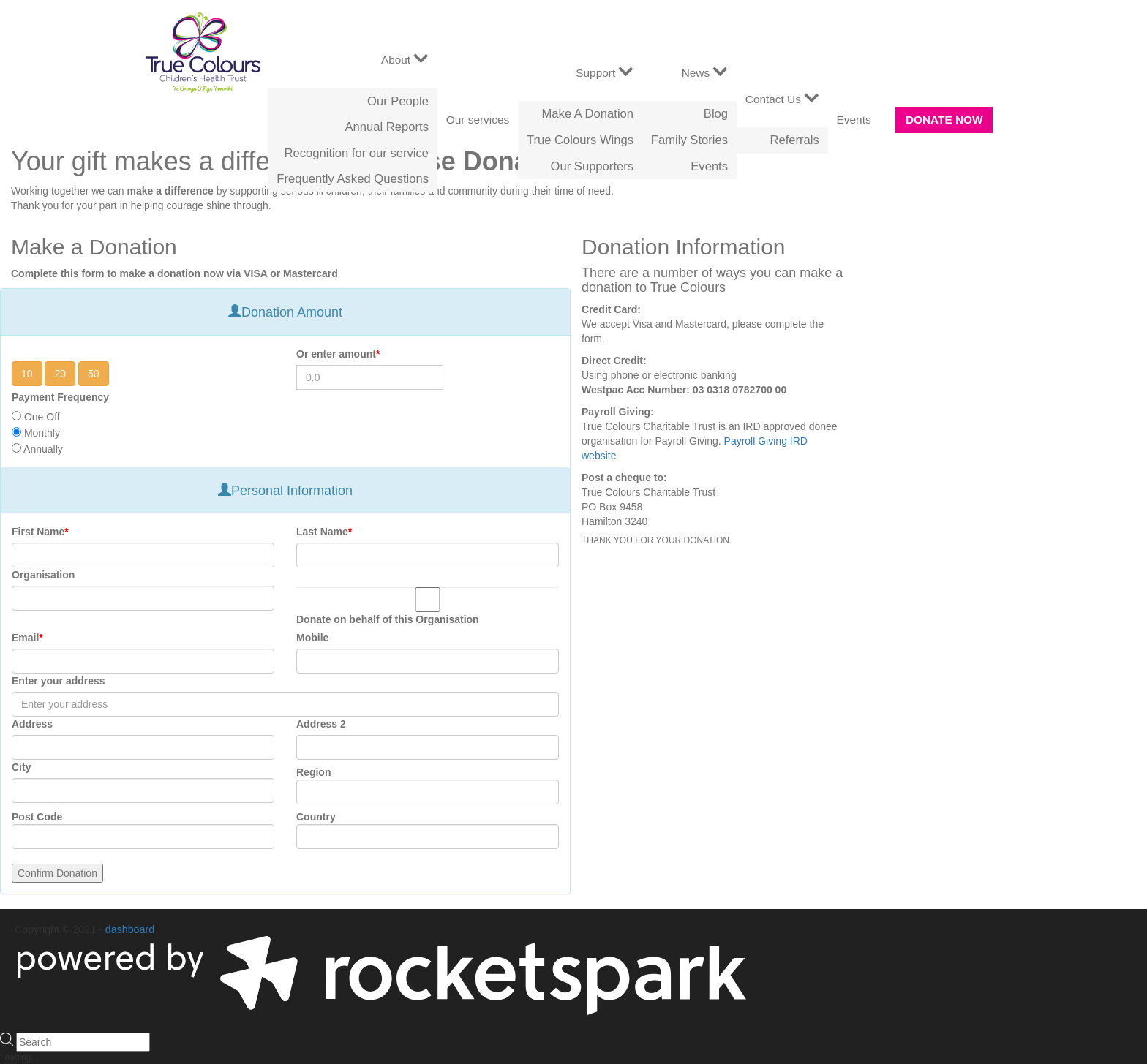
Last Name (324, 531)
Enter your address (58, 681)
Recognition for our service (356, 153)
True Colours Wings (580, 140)
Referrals (794, 140)
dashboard (129, 929)
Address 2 (321, 724)
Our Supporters (592, 166)
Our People (398, 101)
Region (313, 772)
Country (316, 817)
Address (32, 724)
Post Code (37, 817)
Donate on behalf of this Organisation (387, 619)
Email (27, 638)
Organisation (43, 575)
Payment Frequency (60, 397)
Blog (716, 114)
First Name (40, 531)
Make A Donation (588, 114)
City (21, 767)
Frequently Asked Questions (353, 179)
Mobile (312, 638)
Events (709, 166)
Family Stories (689, 140)
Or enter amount (338, 354)
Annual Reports (387, 127)
